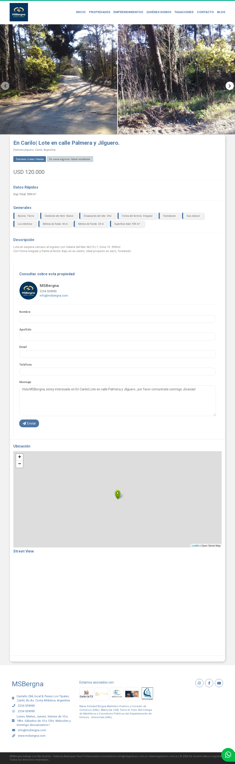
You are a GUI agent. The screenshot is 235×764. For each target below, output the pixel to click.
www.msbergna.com (31, 735)
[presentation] (5, 86)
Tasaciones (183, 12)
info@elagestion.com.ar (132, 756)
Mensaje (25, 382)
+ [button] (19, 457)
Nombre (25, 312)
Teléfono (25, 364)
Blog (221, 12)
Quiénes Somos (158, 12)
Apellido (25, 329)
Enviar (29, 423)
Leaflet (195, 545)
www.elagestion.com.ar (163, 756)
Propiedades (99, 12)
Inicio (81, 12)
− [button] (19, 464)
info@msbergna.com (54, 295)
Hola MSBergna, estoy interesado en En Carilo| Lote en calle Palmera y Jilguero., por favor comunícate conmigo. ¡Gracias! (117, 400)
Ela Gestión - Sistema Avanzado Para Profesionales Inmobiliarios (77, 756)
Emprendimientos (128, 12)
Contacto (205, 12)
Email (23, 347)
